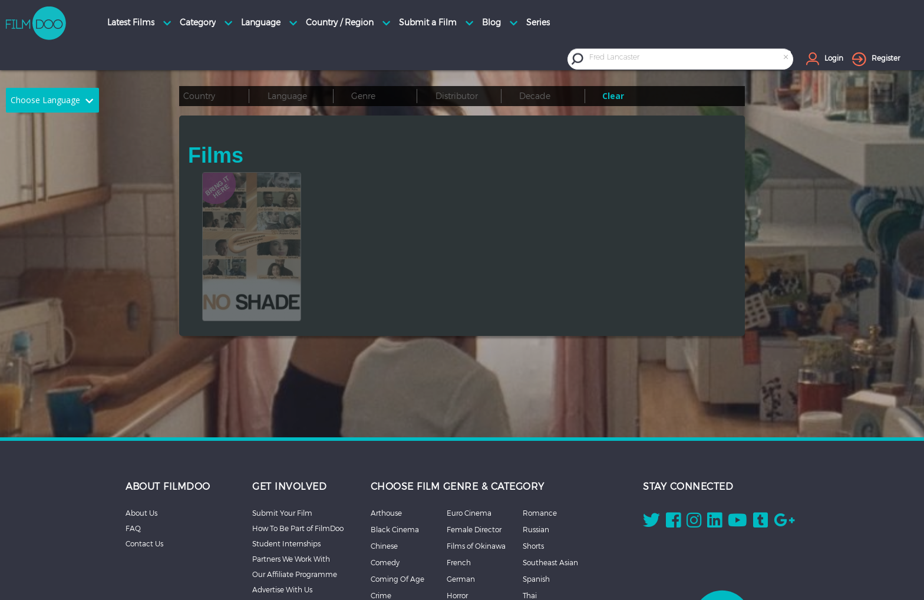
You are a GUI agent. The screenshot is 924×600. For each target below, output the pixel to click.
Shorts (533, 464)
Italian (457, 530)
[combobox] (689, 58)
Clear (613, 95)
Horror (457, 514)
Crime (381, 514)
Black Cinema (395, 448)
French (459, 481)
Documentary (394, 547)
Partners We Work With (291, 477)
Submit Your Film (282, 431)
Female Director (474, 448)
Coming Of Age (397, 497)
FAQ (133, 447)
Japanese (463, 547)
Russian (536, 448)
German (461, 497)
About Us (141, 431)
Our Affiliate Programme (294, 493)
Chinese (384, 464)
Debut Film (390, 530)
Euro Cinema (469, 431)
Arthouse (386, 431)
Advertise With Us (282, 508)
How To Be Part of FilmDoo (298, 447)
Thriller (534, 530)
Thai (530, 514)
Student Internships (286, 462)
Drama (382, 563)
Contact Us (144, 462)
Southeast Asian (550, 481)
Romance (540, 431)
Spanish (536, 497)
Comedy (385, 481)
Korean (459, 563)
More (531, 547)
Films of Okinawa (476, 464)
